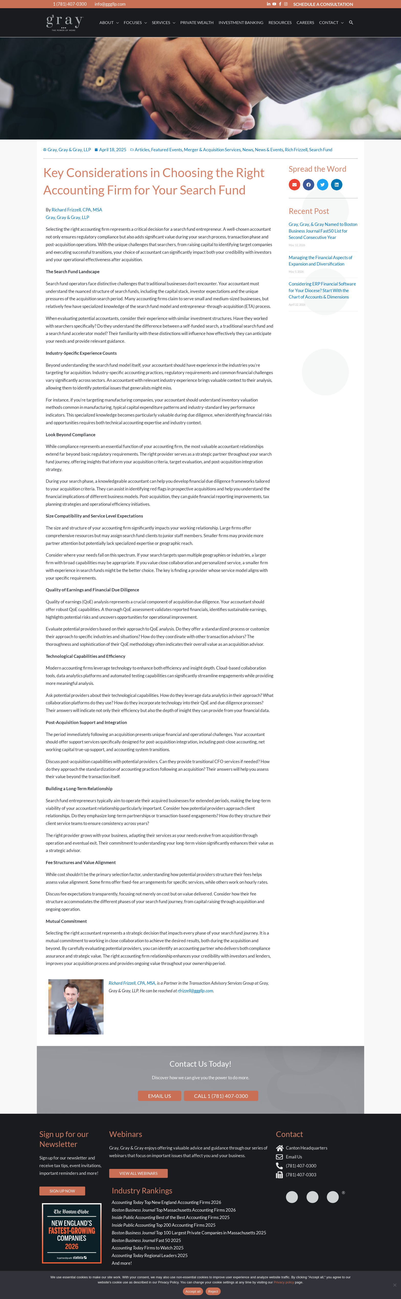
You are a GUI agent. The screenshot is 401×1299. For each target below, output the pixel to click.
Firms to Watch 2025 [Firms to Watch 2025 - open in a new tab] (148, 1247)
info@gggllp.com (110, 4)
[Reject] (394, 1284)
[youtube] (274, 4)
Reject (213, 1291)
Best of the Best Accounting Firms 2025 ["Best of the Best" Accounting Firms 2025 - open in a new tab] (171, 1217)
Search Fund (320, 149)
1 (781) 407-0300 (70, 4)
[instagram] (286, 4)
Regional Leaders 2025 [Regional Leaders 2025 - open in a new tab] (150, 1255)
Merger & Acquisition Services (212, 149)
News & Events (269, 149)
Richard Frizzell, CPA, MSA (77, 209)
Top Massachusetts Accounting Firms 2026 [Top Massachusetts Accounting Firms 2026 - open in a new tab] (174, 1210)
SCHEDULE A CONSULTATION (323, 4)
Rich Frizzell (296, 149)
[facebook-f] (280, 4)
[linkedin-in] (269, 4)
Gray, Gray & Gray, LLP (67, 217)
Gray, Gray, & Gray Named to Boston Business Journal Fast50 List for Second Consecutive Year (323, 231)
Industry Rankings (142, 1190)
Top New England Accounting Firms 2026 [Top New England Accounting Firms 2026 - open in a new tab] (167, 1202)
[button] (351, 22)
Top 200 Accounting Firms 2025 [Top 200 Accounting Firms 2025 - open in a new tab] (164, 1225)
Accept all (193, 1291)
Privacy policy (284, 1282)
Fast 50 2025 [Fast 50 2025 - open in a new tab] (146, 1240)
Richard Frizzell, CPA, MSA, (132, 983)
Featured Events (166, 149)
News (247, 149)
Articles (142, 149)
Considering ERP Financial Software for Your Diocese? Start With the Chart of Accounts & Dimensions (322, 290)
